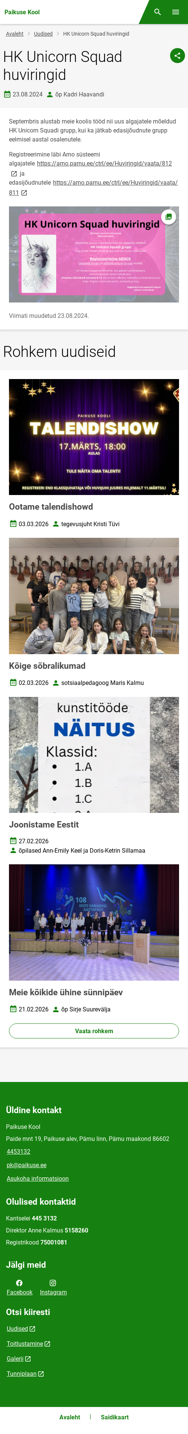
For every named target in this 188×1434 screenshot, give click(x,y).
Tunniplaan (22, 1373)
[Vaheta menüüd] (175, 12)
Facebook (20, 1287)
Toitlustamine (25, 1343)
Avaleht (15, 34)
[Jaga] (177, 55)
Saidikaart (115, 1417)
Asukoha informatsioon (38, 1178)
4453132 (18, 1151)
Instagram (53, 1287)
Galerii (15, 1358)
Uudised (43, 34)
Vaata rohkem (94, 1031)
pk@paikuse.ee (26, 1165)
